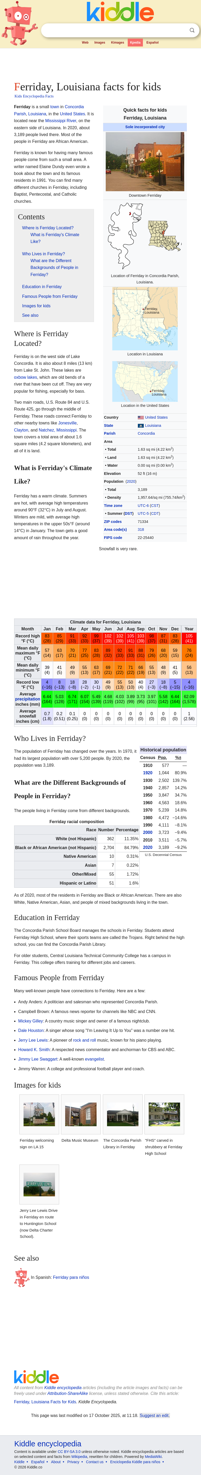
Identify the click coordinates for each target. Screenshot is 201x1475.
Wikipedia (79, 1457)
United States (156, 417)
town (54, 107)
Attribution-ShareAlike (67, 1393)
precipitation (27, 699)
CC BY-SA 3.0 (69, 1452)
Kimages (117, 42)
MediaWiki (153, 1457)
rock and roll (84, 1040)
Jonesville (67, 423)
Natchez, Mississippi (58, 430)
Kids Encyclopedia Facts (34, 96)
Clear (181, 30)
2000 (148, 832)
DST (128, 513)
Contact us (95, 1462)
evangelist (94, 1059)
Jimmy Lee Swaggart (37, 1059)
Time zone (113, 505)
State (108, 425)
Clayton (21, 430)
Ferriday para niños (71, 1277)
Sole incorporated (141, 127)
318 (141, 529)
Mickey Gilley (30, 1021)
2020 (131, 481)
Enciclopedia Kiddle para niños (135, 1462)
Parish (109, 433)
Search (192, 30)
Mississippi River (60, 120)
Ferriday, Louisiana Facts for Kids (45, 1402)
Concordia (146, 433)
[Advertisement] (100, 63)
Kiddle (19, 1462)
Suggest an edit (154, 1415)
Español (152, 42)
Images (99, 42)
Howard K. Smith (34, 1049)
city (161, 127)
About (56, 1462)
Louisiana (153, 425)
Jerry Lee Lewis (33, 1040)
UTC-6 (143, 505)
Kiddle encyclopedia (62, 1387)
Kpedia (135, 42)
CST (155, 505)
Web (85, 42)
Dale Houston (31, 1030)
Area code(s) (115, 529)
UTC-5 (143, 513)
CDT (155, 513)
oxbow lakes (25, 377)
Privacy (73, 1462)
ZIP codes (113, 522)
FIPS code (113, 538)
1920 (148, 773)
